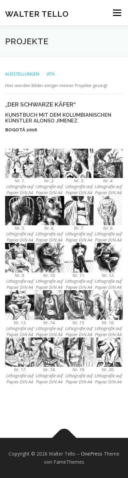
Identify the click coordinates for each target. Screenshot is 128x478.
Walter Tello (37, 13)
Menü (116, 13)
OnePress (91, 453)
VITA (50, 74)
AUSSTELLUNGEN (22, 74)
